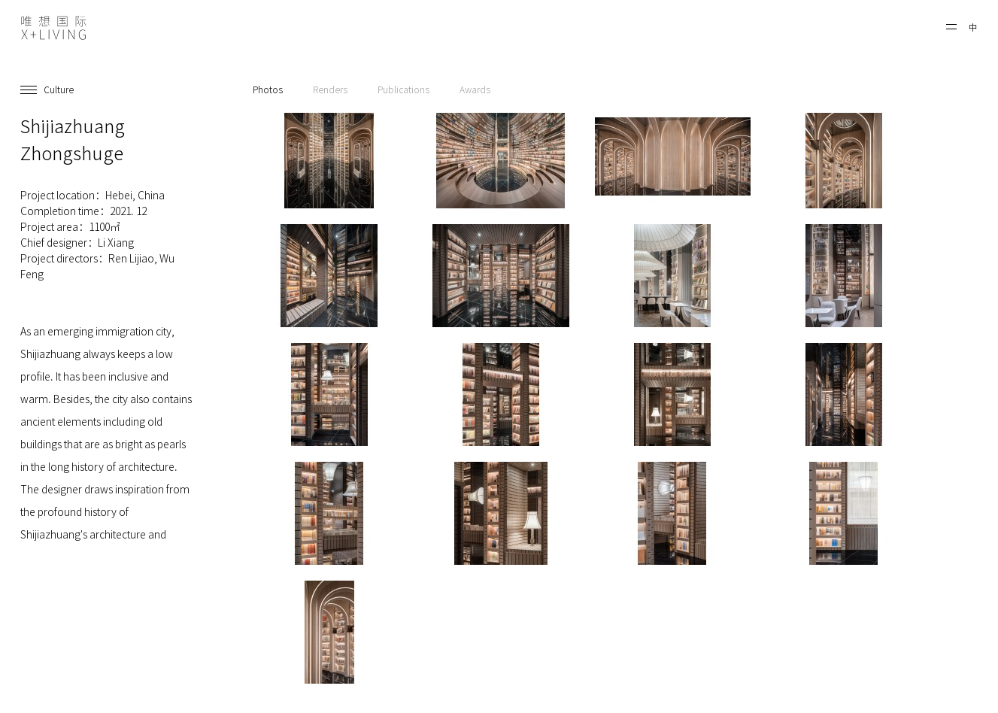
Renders (330, 89)
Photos (268, 89)
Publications (403, 89)
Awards (475, 89)
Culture (59, 89)
